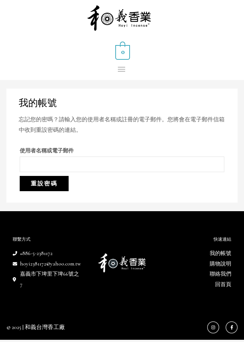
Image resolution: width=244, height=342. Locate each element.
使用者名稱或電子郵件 (47, 151)
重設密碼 (44, 184)
